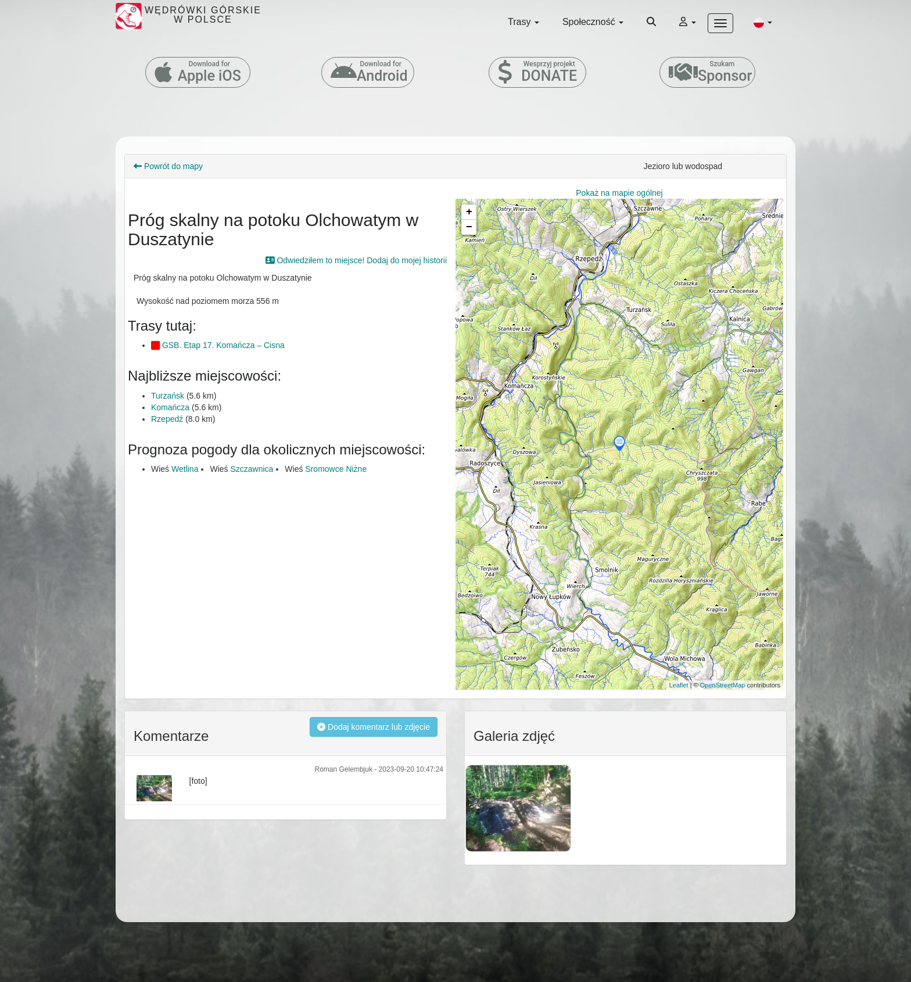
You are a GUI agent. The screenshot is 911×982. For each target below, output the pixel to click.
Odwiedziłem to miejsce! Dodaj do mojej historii (356, 260)
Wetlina (184, 469)
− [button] (469, 227)
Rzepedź (167, 419)
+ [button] (469, 212)
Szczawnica (251, 469)
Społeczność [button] (592, 22)
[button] (763, 22)
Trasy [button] (523, 22)
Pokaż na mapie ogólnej (619, 193)
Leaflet (678, 685)
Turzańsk (167, 395)
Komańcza (170, 407)
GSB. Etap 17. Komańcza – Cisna (218, 345)
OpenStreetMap (722, 685)
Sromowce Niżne (336, 469)
